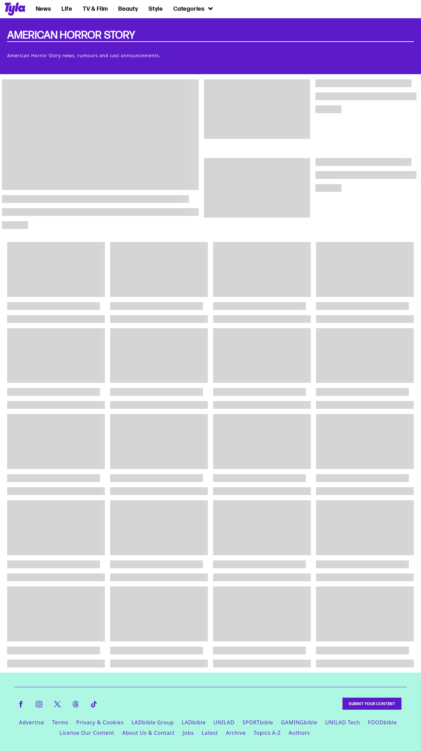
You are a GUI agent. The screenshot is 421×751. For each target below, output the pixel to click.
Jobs (188, 732)
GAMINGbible (299, 722)
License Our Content (86, 732)
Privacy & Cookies (100, 722)
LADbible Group (153, 722)
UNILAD (223, 722)
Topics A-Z (267, 732)
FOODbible (382, 722)
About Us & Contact (148, 732)
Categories (193, 8)
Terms (60, 722)
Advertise (31, 722)
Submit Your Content (372, 703)
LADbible (194, 722)
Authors (299, 732)
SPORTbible (257, 722)
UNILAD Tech (342, 722)
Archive (236, 732)
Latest (210, 732)
